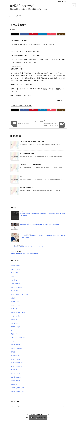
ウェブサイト (15, 305)
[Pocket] (51, 34)
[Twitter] (15, 34)
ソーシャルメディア (17, 391)
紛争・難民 (14, 323)
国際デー (14, 334)
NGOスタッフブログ (18, 337)
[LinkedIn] (42, 34)
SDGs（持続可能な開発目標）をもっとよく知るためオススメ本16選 (27, 247)
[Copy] (61, 34)
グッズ (14, 309)
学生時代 (19, 16)
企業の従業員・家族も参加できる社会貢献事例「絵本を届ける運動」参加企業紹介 (39, 225)
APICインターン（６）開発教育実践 (30, 165)
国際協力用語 (15, 345)
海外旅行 (14, 370)
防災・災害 (14, 291)
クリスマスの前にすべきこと (28, 153)
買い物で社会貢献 (17, 363)
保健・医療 (14, 319)
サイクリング (15, 269)
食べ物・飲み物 (16, 366)
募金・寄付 (15, 355)
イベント (14, 273)
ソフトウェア (15, 327)
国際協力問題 (15, 380)
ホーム (12, 16)
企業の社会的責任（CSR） (19, 388)
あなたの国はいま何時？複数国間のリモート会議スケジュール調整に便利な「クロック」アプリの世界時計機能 (42, 214)
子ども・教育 (15, 283)
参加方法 (14, 280)
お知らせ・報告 (16, 348)
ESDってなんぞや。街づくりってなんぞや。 (32, 142)
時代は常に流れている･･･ (27, 188)
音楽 (13, 352)
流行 (21, 176)
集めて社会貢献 (16, 377)
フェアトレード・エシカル (19, 294)
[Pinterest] (33, 34)
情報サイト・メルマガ (18, 312)
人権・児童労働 (16, 287)
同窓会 (13, 276)
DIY (12, 341)
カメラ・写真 (15, 359)
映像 (13, 298)
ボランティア (15, 373)
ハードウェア (15, 316)
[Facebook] (24, 34)
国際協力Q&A (15, 265)
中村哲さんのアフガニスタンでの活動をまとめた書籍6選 (24, 254)
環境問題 (14, 384)
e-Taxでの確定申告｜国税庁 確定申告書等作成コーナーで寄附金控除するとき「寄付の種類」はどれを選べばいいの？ (42, 236)
